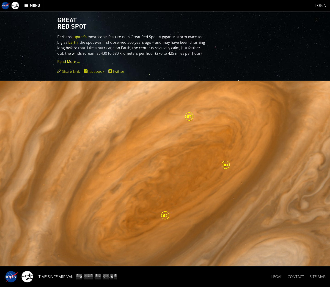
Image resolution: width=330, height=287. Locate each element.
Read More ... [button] (68, 61)
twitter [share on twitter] (118, 71)
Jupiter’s (80, 36)
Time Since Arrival (55, 277)
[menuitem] (32, 5)
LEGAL (276, 276)
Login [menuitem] (320, 5)
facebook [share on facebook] (96, 71)
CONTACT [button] (296, 276)
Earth (73, 42)
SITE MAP (317, 276)
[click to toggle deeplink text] (69, 71)
